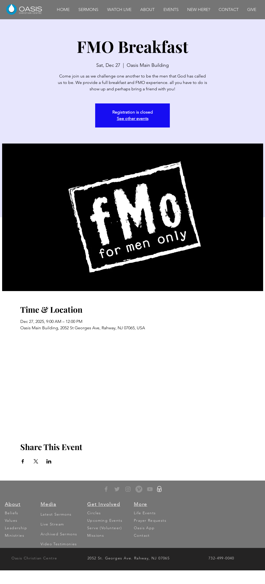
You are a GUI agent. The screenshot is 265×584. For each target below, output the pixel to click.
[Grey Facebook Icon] (106, 489)
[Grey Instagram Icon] (128, 489)
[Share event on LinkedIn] (48, 461)
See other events (132, 118)
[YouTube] (149, 489)
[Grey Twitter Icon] (117, 489)
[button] (88, 9)
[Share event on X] (35, 461)
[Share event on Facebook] (22, 461)
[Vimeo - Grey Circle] (138, 489)
